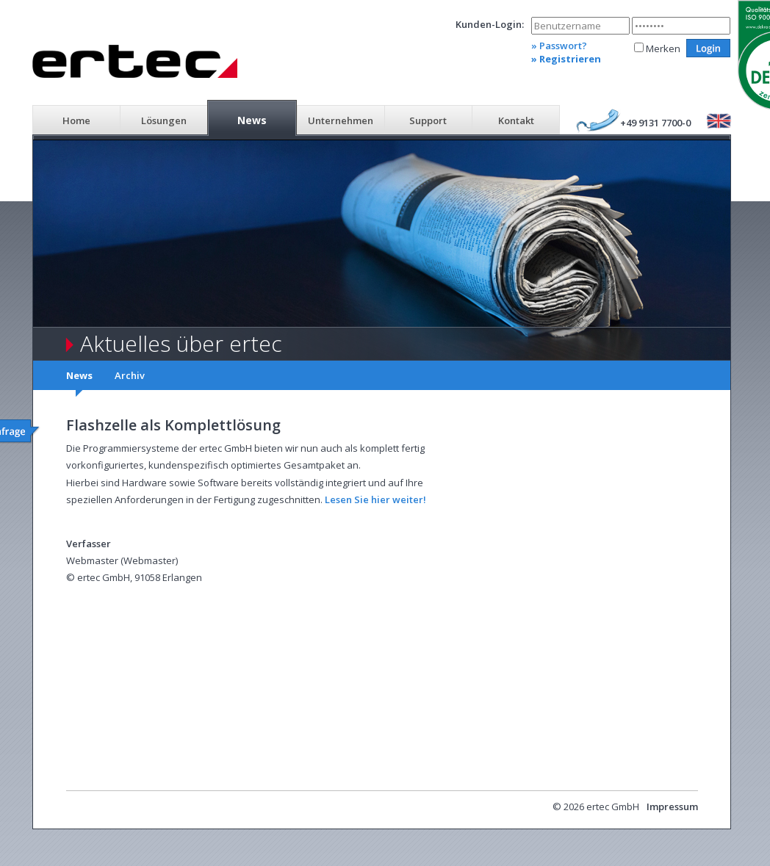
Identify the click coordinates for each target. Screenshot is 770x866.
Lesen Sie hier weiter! (375, 499)
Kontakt (516, 120)
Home (76, 120)
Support (428, 120)
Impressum (672, 806)
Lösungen (164, 120)
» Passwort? (559, 45)
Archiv (130, 375)
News (252, 120)
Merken (663, 48)
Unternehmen (340, 120)
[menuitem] (76, 119)
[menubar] (296, 119)
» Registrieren (566, 58)
